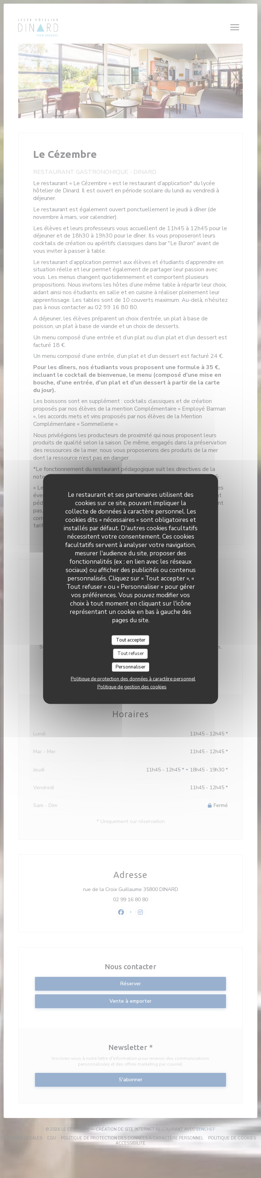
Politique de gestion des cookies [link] (132, 687)
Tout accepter (130, 639)
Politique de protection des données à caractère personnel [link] (133, 679)
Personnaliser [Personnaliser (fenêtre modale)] (130, 666)
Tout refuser (130, 653)
